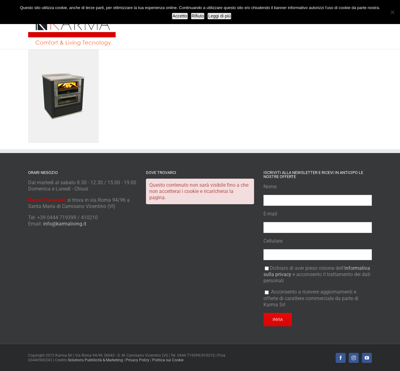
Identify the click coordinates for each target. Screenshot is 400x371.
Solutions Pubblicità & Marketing (95, 360)
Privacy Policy (137, 360)
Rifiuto (198, 15)
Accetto (179, 15)
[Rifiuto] (392, 12)
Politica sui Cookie (167, 360)
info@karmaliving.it (64, 224)
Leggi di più (219, 15)
